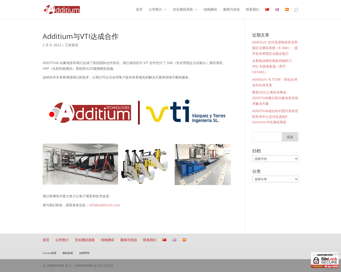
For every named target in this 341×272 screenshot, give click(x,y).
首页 (139, 10)
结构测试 (210, 10)
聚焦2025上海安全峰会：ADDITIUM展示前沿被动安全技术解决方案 (275, 98)
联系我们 (252, 10)
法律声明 (84, 253)
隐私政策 (68, 253)
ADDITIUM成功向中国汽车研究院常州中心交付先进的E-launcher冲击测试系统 (275, 116)
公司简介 (155, 10)
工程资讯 (71, 45)
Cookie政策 (49, 253)
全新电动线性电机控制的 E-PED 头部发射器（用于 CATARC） (272, 66)
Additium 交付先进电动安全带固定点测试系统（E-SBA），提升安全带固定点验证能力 (275, 48)
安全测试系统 (183, 10)
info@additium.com (104, 205)
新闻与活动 (231, 10)
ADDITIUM (55, 265)
